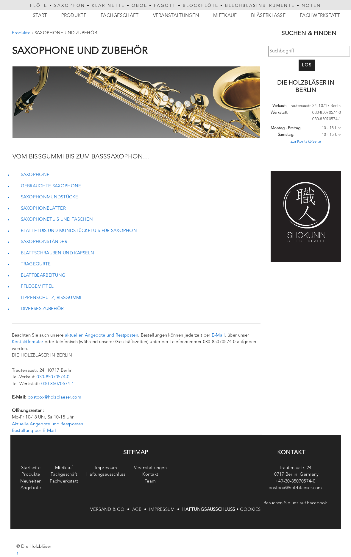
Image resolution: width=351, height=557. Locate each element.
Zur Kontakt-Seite (306, 142)
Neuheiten (31, 481)
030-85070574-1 (57, 384)
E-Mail (218, 335)
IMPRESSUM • (165, 510)
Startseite (30, 468)
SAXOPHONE (35, 175)
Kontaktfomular (27, 342)
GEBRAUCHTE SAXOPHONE (51, 186)
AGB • (140, 510)
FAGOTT (165, 6)
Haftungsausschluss (105, 474)
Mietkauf (225, 15)
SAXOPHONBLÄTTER (43, 208)
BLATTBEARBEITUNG (43, 275)
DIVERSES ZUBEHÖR (42, 309)
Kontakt (150, 474)
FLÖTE (38, 6)
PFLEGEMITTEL (37, 286)
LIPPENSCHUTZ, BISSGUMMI (51, 298)
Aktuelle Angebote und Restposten (47, 424)
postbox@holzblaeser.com (54, 397)
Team (150, 481)
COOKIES (250, 510)
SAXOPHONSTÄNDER (44, 242)
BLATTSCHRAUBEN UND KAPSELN (57, 253)
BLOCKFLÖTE (201, 6)
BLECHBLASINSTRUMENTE (260, 6)
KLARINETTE (108, 6)
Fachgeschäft (120, 15)
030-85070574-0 (53, 377)
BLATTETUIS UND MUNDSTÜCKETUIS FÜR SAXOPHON (79, 231)
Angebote (31, 488)
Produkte (73, 15)
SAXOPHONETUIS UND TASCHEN (57, 219)
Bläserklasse (268, 15)
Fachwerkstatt (320, 15)
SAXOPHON (69, 6)
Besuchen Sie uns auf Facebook (295, 503)
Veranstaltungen (176, 15)
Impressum (106, 468)
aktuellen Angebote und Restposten (101, 335)
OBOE (139, 6)
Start (40, 15)
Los (306, 65)
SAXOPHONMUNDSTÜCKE (49, 197)
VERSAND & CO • (111, 510)
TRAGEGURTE (36, 264)
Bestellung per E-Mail (34, 431)
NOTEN (311, 6)
